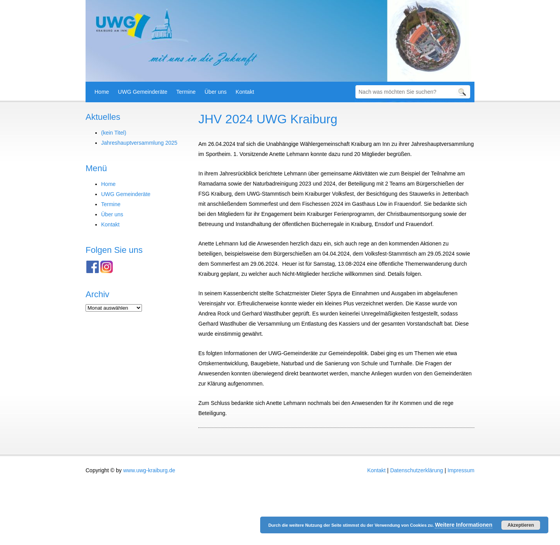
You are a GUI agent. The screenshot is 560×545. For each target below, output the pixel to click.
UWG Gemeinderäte (142, 92)
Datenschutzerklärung (416, 470)
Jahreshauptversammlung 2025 (139, 143)
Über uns (216, 92)
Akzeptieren (521, 525)
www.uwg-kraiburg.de (149, 470)
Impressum (461, 470)
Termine (186, 92)
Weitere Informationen (463, 525)
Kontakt (245, 92)
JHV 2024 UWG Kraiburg (267, 119)
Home (101, 92)
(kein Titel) (113, 133)
